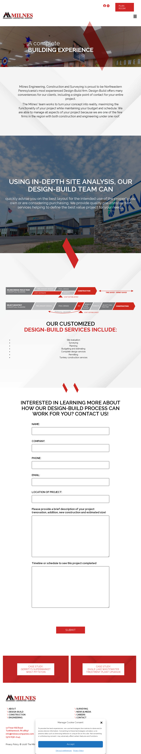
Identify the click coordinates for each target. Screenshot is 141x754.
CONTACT (81, 716)
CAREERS (80, 713)
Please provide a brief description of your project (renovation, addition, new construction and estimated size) (69, 509)
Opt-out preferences (64, 751)
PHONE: (36, 457)
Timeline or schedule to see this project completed (64, 561)
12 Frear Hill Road (14, 726)
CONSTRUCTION (17, 713)
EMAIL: (36, 474)
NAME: (36, 424)
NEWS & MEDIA (83, 710)
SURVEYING (82, 707)
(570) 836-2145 (13, 735)
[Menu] (135, 16)
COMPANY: (38, 440)
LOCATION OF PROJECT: (47, 490)
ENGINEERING (16, 716)
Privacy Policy (78, 751)
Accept (70, 744)
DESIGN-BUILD (16, 710)
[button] (101, 722)
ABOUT (12, 707)
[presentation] (54, 616)
